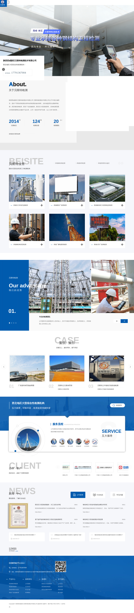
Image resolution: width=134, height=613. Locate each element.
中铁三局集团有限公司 (71, 475)
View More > (38, 512)
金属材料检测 (115, 3)
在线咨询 (119, 405)
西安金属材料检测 (47, 589)
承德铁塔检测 (81, 163)
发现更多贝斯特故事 (14, 134)
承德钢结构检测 (60, 163)
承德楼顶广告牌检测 (60, 205)
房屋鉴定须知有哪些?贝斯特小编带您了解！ (68, 535)
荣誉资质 (60, 589)
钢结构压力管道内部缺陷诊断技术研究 (95, 504)
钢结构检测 (88, 3)
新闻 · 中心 (15, 493)
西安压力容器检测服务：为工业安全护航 (48, 504)
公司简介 (60, 583)
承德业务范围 (126, 3)
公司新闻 (80, 495)
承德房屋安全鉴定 (104, 163)
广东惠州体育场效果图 (26, 385)
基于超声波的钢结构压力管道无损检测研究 (48, 519)
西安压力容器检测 (47, 583)
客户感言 (60, 592)
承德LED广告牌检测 (100, 244)
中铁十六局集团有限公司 (115, 475)
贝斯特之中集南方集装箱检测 (107, 385)
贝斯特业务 (17, 164)
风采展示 (60, 586)
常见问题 (119, 495)
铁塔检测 (96, 3)
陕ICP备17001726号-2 (54, 604)
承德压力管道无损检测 (20, 205)
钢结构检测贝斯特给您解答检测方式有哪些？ (109, 535)
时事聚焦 (27, 592)
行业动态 (100, 495)
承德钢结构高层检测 (19, 244)
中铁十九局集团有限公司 (93, 475)
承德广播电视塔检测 (60, 244)
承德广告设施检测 (14, 592)
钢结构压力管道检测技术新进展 (93, 519)
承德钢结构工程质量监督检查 (103, 205)
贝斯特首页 (79, 3)
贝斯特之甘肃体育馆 (65, 385)
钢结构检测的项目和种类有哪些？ (25, 535)
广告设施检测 (105, 3)
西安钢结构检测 (46, 586)
